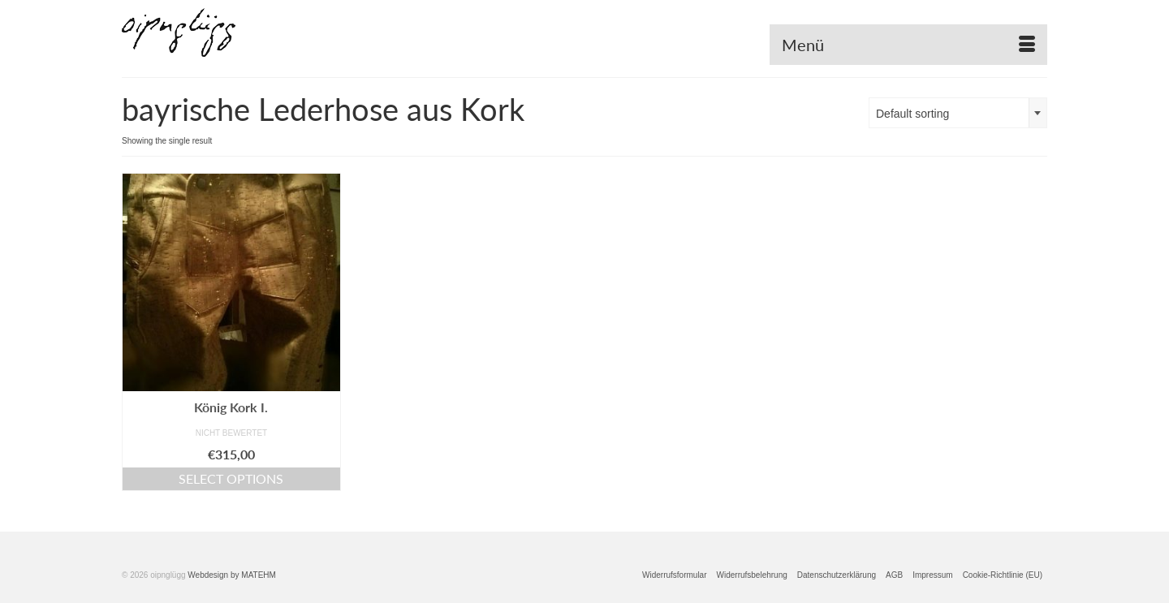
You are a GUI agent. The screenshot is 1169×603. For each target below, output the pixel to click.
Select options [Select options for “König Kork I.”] (231, 478)
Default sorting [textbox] (912, 113)
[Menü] (908, 44)
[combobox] (958, 112)
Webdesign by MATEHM (232, 575)
